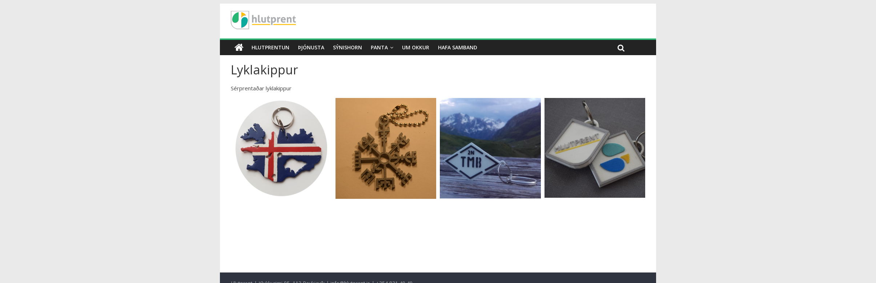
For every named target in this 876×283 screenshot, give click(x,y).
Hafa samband (457, 47)
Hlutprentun (270, 47)
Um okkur (415, 47)
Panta (379, 47)
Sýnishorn (347, 47)
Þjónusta (311, 47)
